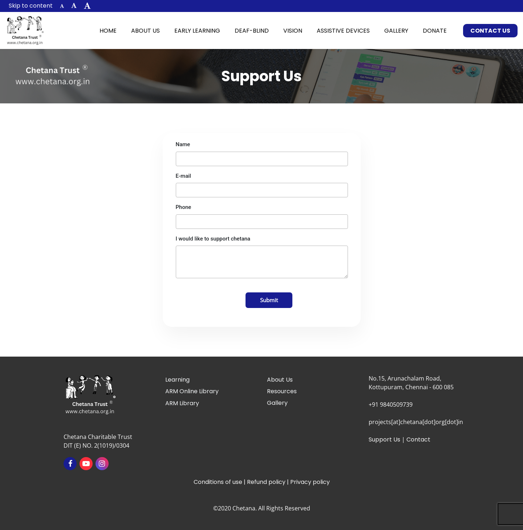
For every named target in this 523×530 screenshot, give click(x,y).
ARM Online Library (192, 391)
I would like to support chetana (213, 238)
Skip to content (31, 5)
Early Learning (197, 30)
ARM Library (182, 403)
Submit (269, 300)
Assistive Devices (343, 30)
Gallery (396, 30)
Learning (177, 379)
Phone (183, 207)
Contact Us (490, 30)
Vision (292, 30)
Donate (435, 30)
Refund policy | (268, 482)
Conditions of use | (220, 482)
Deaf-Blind (252, 30)
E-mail (183, 176)
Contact (418, 439)
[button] (62, 6)
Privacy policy (310, 482)
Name (183, 144)
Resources (282, 391)
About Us (145, 30)
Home (112, 30)
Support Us (384, 439)
